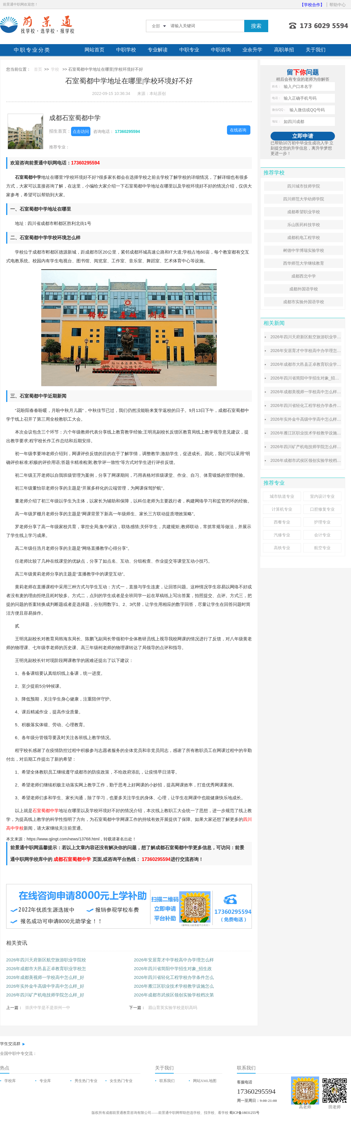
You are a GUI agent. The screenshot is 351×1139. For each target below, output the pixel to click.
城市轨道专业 (282, 496)
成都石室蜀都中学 (75, 118)
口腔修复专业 (322, 509)
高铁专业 (282, 547)
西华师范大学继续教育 (303, 263)
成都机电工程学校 (303, 237)
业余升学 (252, 50)
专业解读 (158, 50)
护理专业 (322, 522)
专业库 (45, 1081)
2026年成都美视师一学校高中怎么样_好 (45, 977)
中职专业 (189, 50)
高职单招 (284, 50)
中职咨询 (221, 50)
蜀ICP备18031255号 (244, 1113)
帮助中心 (337, 4)
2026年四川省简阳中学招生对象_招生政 (173, 968)
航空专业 (322, 547)
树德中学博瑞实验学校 (303, 250)
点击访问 (81, 131)
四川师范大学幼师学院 (303, 199)
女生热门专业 (121, 1081)
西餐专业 (282, 522)
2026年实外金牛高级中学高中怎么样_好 (45, 986)
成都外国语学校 (303, 289)
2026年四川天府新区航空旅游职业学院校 (46, 959)
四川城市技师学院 (303, 186)
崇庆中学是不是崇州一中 (47, 1007)
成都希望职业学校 (303, 211)
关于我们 (316, 50)
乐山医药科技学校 (303, 224)
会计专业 (322, 535)
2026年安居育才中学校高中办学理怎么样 (174, 959)
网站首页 (94, 50)
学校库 (10, 1081)
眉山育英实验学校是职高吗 (172, 1007)
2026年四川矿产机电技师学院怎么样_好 (45, 994)
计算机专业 (282, 509)
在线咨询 (238, 130)
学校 (55, 69)
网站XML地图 (205, 1081)
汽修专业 (282, 535)
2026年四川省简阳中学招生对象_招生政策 (308, 378)
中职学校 (126, 50)
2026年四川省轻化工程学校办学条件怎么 (174, 977)
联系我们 (167, 1081)
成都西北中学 (303, 276)
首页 (38, 69)
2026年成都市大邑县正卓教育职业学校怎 (46, 968)
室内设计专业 (322, 496)
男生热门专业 (86, 1081)
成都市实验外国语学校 (303, 301)
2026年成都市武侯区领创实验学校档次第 (174, 994)
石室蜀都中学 (45, 810)
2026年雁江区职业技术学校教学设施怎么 (174, 986)
